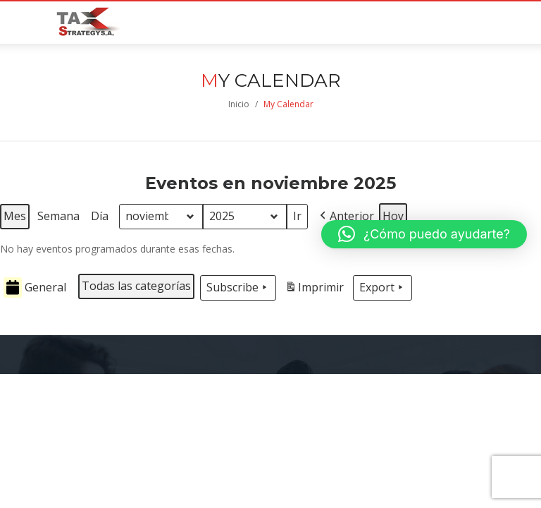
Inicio (238, 104)
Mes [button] (15, 216)
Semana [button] (58, 216)
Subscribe (238, 288)
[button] (345, 216)
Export (382, 288)
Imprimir (314, 289)
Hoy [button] (393, 216)
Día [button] (99, 216)
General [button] (35, 287)
